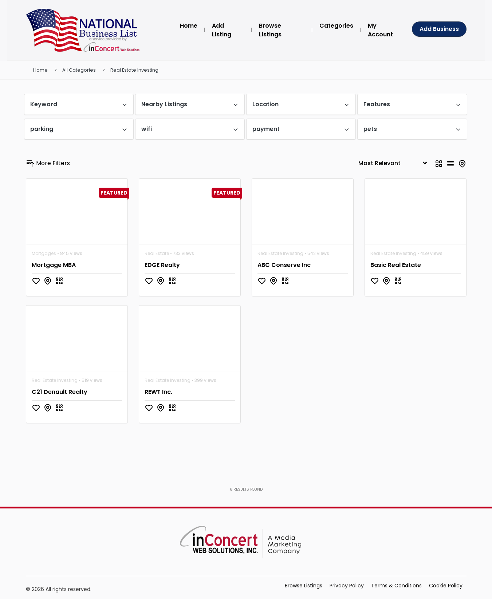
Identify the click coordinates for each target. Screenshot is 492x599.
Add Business (439, 29)
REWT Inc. (158, 392)
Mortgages (44, 253)
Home (40, 70)
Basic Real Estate (395, 265)
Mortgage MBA (54, 265)
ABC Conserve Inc (284, 265)
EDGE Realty (162, 265)
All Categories (79, 70)
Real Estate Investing (134, 70)
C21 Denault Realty (59, 392)
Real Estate (157, 253)
